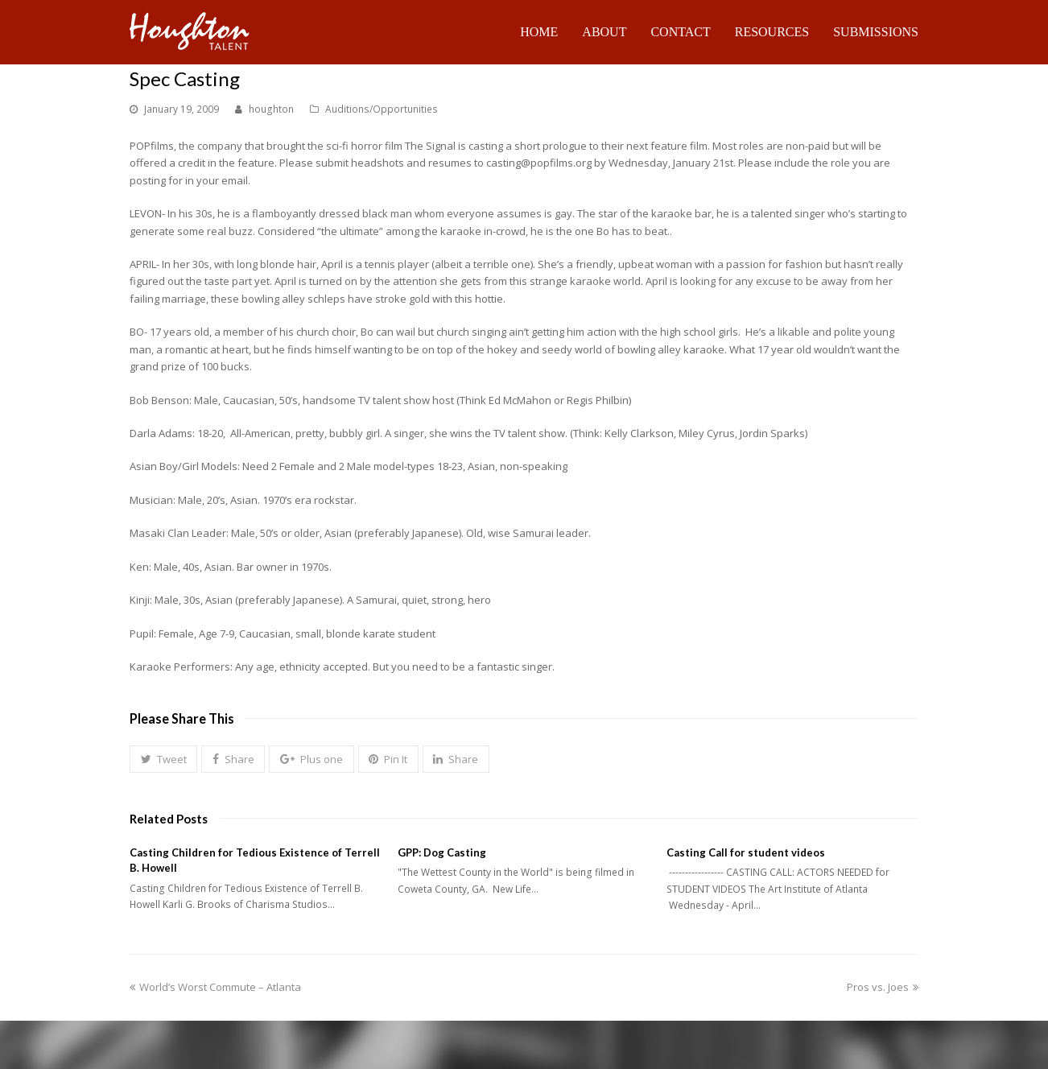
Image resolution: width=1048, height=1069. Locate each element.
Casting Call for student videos (745, 852)
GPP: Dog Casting (442, 852)
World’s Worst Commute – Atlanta (215, 987)
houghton (271, 109)
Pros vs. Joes (882, 987)
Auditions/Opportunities (381, 109)
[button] (163, 759)
